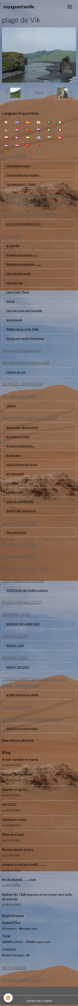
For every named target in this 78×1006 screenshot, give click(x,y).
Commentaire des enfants (22, 175)
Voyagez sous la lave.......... (22, 255)
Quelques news (14, 819)
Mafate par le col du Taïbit (22, 329)
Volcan (10, 301)
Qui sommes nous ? (18, 165)
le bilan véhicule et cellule (22, 694)
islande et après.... (16, 789)
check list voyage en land (22, 728)
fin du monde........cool (18, 880)
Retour (38, 92)
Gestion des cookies (39, 1000)
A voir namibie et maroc (20, 759)
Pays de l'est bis (16, 532)
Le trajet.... (12, 483)
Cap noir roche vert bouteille (24, 310)
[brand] (18, 7)
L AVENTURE (14, 492)
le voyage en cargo (18, 436)
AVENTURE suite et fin (21, 510)
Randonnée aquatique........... (23, 264)
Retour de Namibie (17, 774)
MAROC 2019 (15, 645)
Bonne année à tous (17, 849)
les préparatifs (15, 473)
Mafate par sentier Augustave (25, 338)
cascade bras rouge (18, 273)
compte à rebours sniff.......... (24, 864)
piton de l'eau (14, 282)
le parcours (13, 455)
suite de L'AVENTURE (20, 501)
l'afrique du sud (16, 372)
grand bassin (14, 319)
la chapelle (12, 245)
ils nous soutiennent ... (20, 446)
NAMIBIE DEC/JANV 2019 (23, 624)
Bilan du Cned (13, 834)
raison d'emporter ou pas (21, 464)
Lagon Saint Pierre (17, 292)
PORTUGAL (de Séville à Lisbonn (27, 590)
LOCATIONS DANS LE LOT (23, 224)
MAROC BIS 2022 (17, 667)
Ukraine (11, 405)
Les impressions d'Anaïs (21, 184)
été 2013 (9, 804)
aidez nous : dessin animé (22, 427)
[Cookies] (8, 997)
